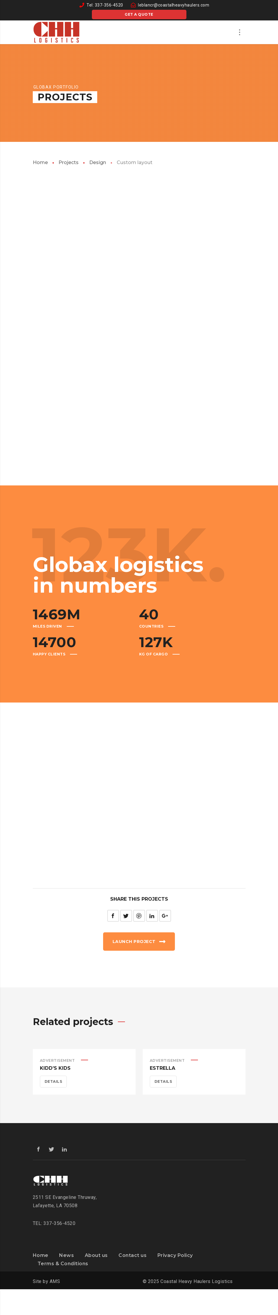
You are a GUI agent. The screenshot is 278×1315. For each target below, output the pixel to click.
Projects (68, 162)
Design (97, 162)
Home (40, 162)
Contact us (132, 1255)
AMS (55, 1281)
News (66, 1255)
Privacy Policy (175, 1255)
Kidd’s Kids (55, 1068)
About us (96, 1255)
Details (53, 1081)
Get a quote (139, 14)
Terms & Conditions (63, 1263)
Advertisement (57, 1060)
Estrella (162, 1068)
